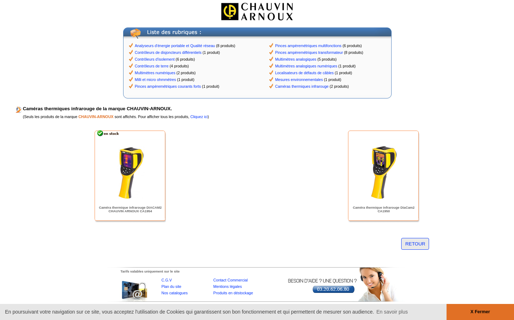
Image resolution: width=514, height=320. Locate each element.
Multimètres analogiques (296, 59)
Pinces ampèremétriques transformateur (309, 52)
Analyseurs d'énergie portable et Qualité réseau (175, 46)
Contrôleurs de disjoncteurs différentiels (168, 52)
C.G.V (166, 280)
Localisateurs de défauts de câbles (304, 73)
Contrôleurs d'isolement (155, 59)
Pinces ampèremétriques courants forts (168, 86)
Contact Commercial (230, 280)
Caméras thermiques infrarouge (302, 86)
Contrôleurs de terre (152, 66)
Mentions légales (227, 286)
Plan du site (171, 286)
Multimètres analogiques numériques (306, 66)
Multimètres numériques (155, 73)
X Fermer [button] (480, 311)
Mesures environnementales (299, 79)
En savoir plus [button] (392, 312)
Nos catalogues (174, 293)
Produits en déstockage (233, 293)
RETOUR (415, 244)
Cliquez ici (199, 117)
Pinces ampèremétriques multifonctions (308, 46)
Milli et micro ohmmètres (155, 79)
